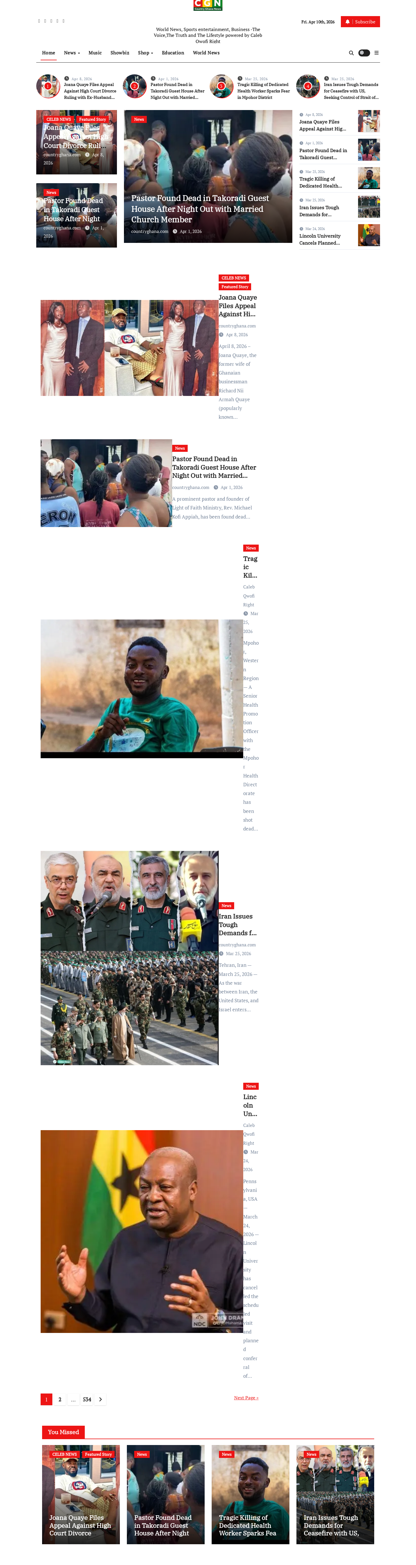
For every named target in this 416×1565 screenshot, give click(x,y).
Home (48, 52)
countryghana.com (63, 154)
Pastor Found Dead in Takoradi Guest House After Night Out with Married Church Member (75, 219)
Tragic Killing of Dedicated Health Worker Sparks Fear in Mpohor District (263, 91)
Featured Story (92, 119)
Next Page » (246, 1397)
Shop (144, 52)
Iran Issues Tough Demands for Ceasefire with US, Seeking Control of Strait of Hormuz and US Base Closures (351, 97)
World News (206, 52)
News (70, 52)
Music (95, 52)
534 (87, 1399)
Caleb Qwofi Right (249, 596)
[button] (376, 53)
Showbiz (120, 52)
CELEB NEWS (58, 119)
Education (173, 52)
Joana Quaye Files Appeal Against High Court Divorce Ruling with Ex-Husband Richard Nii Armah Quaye (80, 1540)
